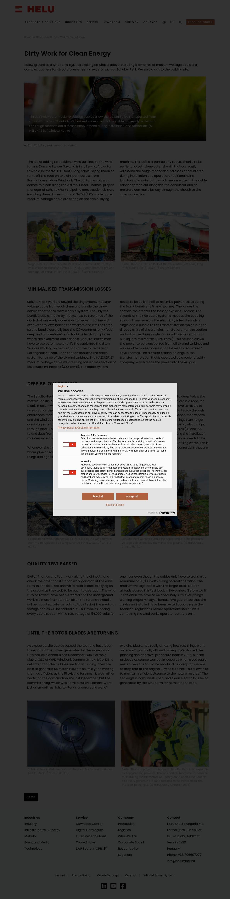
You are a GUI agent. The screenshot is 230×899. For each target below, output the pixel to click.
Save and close (115, 504)
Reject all (98, 496)
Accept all (132, 496)
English (63, 386)
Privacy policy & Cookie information (79, 427)
